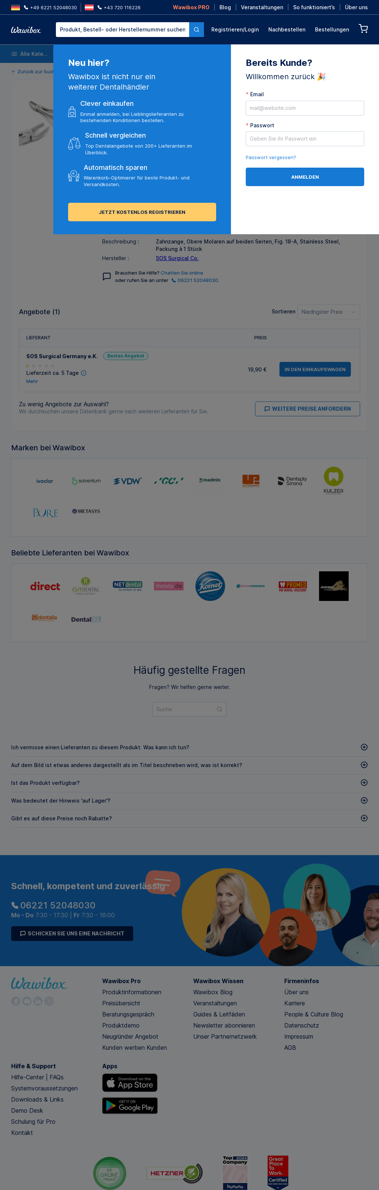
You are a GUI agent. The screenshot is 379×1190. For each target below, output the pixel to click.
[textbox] (122, 30)
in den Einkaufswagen (241, 200)
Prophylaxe (302, 54)
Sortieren (283, 311)
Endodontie (263, 54)
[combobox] (130, 29)
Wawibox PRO (191, 7)
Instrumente (184, 54)
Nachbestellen (286, 29)
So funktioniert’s (314, 7)
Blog (225, 7)
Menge (198, 80)
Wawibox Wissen (218, 981)
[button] (215, 81)
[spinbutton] (231, 81)
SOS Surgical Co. (177, 258)
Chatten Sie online (182, 273)
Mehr (32, 381)
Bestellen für (272, 80)
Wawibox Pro (121, 981)
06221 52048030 (194, 280)
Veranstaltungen (262, 7)
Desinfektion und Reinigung (134, 54)
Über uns (356, 7)
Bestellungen (332, 29)
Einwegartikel (84, 54)
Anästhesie (224, 54)
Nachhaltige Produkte (349, 54)
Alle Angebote (128, 168)
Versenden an (167, 186)
